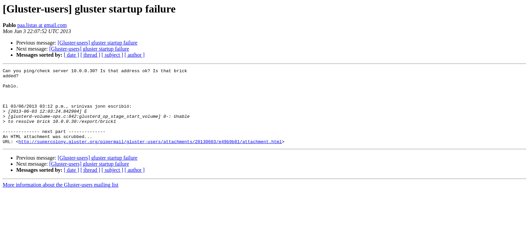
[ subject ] (112, 55)
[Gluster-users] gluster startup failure (98, 43)
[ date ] (71, 55)
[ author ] (135, 55)
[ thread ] (90, 55)
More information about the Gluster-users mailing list (60, 200)
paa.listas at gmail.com (42, 25)
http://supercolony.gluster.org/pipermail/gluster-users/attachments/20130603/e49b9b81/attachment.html (150, 157)
